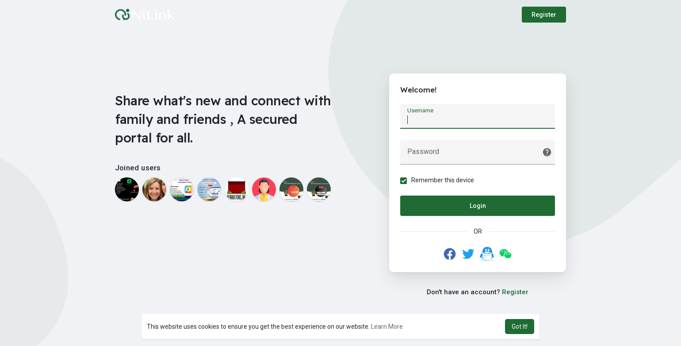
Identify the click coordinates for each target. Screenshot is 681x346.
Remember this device (442, 180)
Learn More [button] (387, 326)
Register (544, 14)
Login (478, 205)
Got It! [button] (520, 326)
